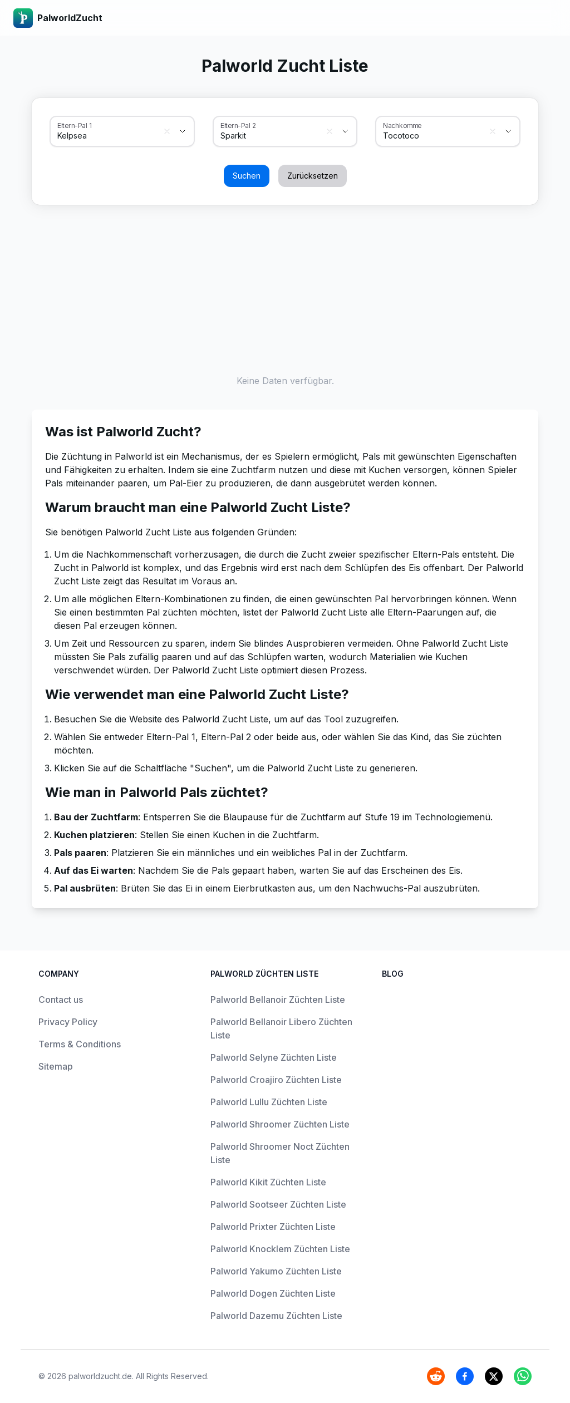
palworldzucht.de (100, 1376)
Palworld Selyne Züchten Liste (273, 1057)
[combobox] (106, 135)
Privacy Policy (67, 1021)
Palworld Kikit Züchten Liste (268, 1182)
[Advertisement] (285, 287)
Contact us (60, 999)
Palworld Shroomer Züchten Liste (280, 1124)
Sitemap (55, 1066)
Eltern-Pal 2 (238, 125)
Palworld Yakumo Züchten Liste (276, 1271)
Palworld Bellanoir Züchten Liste (277, 999)
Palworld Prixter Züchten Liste (273, 1226)
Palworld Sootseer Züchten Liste (278, 1204)
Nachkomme (402, 125)
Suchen (247, 175)
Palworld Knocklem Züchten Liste (280, 1248)
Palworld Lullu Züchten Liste (268, 1101)
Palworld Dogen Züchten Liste (273, 1293)
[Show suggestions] (182, 131)
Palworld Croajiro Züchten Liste (276, 1079)
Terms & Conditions (79, 1044)
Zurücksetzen (312, 175)
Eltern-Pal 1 (74, 125)
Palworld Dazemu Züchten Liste (276, 1315)
